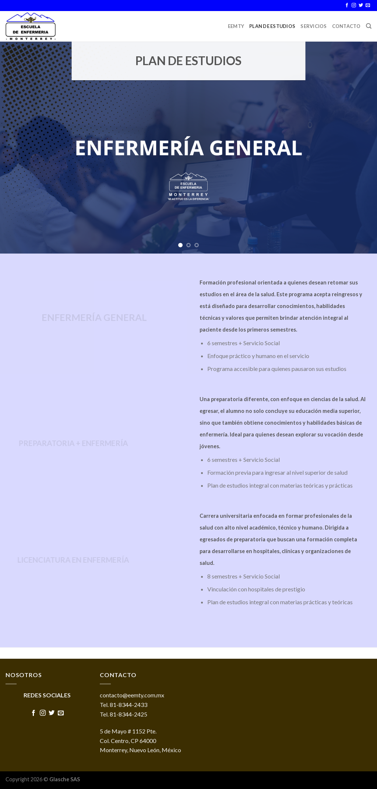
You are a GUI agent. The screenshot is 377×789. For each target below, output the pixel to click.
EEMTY (236, 26)
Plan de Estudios (272, 26)
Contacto (346, 26)
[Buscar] (368, 26)
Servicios (313, 26)
